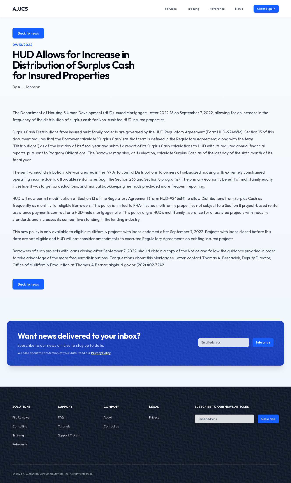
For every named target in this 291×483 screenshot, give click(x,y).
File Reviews (20, 417)
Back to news (28, 33)
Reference (19, 444)
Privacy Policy (101, 353)
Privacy (154, 417)
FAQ (61, 417)
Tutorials (64, 426)
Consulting (19, 426)
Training (18, 435)
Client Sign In (266, 9)
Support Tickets (69, 435)
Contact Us (111, 426)
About (108, 417)
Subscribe (263, 342)
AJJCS (20, 8)
